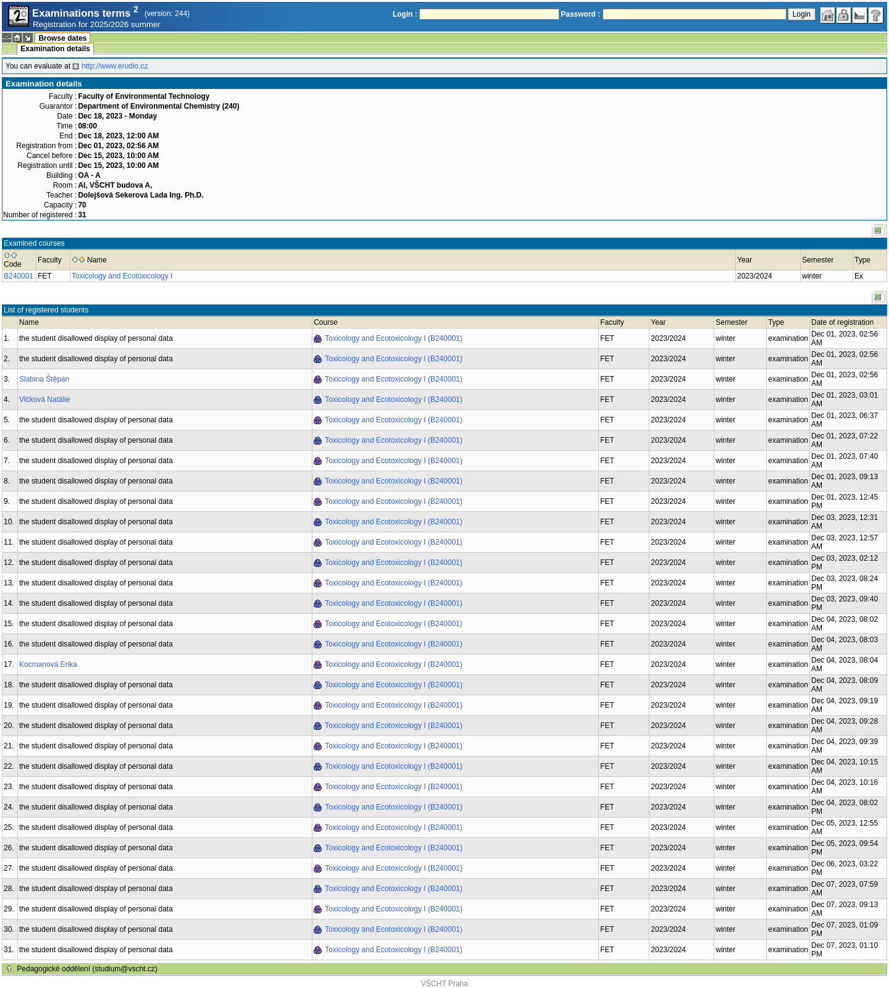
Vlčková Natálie (44, 399)
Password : (580, 14)
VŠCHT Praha (444, 983)
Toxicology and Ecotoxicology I (122, 276)
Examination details (55, 48)
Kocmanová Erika (48, 664)
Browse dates (62, 38)
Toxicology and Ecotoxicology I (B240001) (393, 338)
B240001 (18, 276)
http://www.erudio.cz (114, 66)
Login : (405, 14)
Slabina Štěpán (44, 379)
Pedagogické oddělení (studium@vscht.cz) (87, 969)
